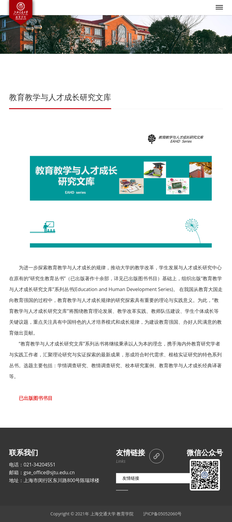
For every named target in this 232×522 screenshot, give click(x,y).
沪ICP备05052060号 (162, 514)
